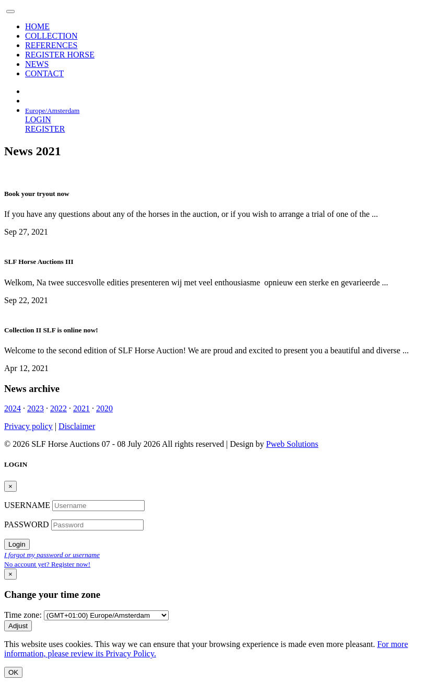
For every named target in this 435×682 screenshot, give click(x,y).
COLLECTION (51, 35)
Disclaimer (76, 426)
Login (17, 544)
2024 (12, 408)
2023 (35, 408)
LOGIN (38, 119)
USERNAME (28, 505)
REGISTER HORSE (60, 54)
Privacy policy (28, 426)
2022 (58, 408)
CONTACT (44, 73)
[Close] (10, 486)
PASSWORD (27, 524)
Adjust (18, 626)
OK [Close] (13, 672)
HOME (37, 26)
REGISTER (45, 128)
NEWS (37, 64)
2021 (81, 408)
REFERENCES (51, 45)
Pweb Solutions (292, 444)
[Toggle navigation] (10, 11)
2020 (104, 408)
